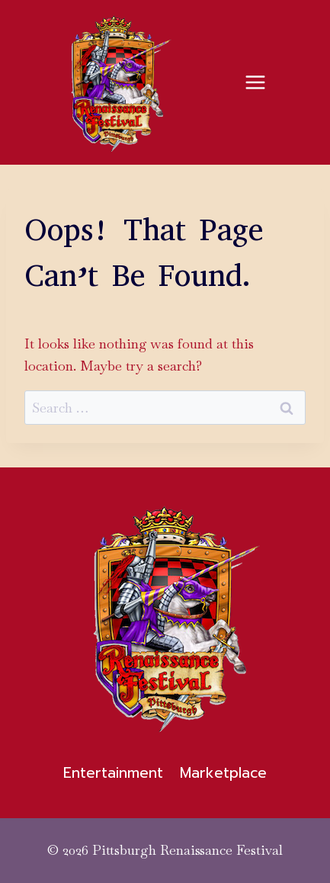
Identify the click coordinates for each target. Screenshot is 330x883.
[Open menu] (255, 82)
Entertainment (113, 773)
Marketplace (223, 773)
